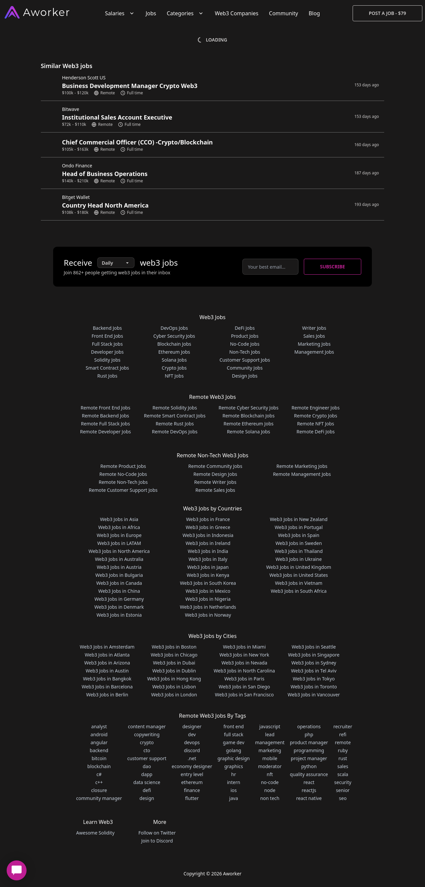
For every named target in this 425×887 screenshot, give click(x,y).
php (308, 734)
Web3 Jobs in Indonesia (208, 535)
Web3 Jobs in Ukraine (299, 559)
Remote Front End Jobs (105, 407)
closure (99, 790)
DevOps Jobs (174, 328)
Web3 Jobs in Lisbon (174, 686)
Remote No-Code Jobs (123, 474)
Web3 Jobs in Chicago (174, 655)
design (146, 798)
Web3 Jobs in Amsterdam (107, 647)
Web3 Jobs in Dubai (174, 663)
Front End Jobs (107, 336)
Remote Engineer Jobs (316, 407)
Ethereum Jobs (174, 352)
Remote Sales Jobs (215, 490)
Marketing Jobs (314, 344)
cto (146, 750)
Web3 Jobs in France (208, 519)
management (270, 742)
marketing (270, 750)
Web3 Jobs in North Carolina (244, 670)
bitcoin (99, 758)
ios (233, 790)
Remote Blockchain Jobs (248, 415)
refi (342, 734)
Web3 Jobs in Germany (119, 599)
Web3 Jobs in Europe (119, 535)
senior (343, 790)
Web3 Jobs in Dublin (174, 670)
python (308, 766)
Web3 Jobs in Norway (208, 615)
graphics (233, 766)
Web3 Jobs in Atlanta (107, 655)
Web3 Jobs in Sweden (299, 543)
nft (270, 774)
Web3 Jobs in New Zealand (298, 519)
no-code (270, 782)
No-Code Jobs (245, 344)
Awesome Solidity (95, 833)
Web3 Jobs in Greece (208, 527)
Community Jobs (245, 368)
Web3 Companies (236, 13)
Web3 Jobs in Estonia (119, 615)
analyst (99, 726)
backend (99, 750)
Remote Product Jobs (123, 466)
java (233, 798)
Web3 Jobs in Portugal (299, 527)
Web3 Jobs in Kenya (208, 575)
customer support (146, 758)
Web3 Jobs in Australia (119, 559)
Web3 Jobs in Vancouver (314, 694)
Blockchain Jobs (174, 344)
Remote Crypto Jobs (315, 415)
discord (192, 750)
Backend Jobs (107, 328)
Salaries (120, 13)
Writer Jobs (314, 328)
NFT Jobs (174, 376)
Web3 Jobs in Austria (119, 567)
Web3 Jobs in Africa (119, 527)
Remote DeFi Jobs (316, 431)
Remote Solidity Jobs (174, 407)
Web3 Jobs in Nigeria (207, 599)
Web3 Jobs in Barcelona (107, 686)
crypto (147, 742)
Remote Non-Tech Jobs (123, 482)
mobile (269, 758)
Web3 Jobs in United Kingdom (298, 567)
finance (192, 790)
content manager (147, 726)
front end (233, 726)
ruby (343, 750)
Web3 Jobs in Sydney (314, 663)
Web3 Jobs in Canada (119, 583)
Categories (185, 13)
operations (309, 726)
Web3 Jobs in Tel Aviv (314, 670)
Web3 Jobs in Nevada (244, 663)
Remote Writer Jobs (215, 482)
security (343, 782)
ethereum (192, 782)
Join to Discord (157, 841)
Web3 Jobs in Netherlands (208, 607)
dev (192, 734)
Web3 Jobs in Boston (174, 647)
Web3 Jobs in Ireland (208, 543)
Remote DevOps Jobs (175, 431)
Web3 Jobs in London (174, 694)
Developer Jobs (107, 352)
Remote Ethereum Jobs (248, 423)
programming (309, 750)
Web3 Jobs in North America (119, 551)
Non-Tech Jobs (244, 352)
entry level (192, 774)
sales (342, 766)
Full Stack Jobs (107, 344)
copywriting (147, 734)
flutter (192, 798)
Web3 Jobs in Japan (208, 567)
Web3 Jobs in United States (299, 575)
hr (233, 774)
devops (192, 742)
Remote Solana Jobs (248, 431)
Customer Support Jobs (244, 360)
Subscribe (332, 266)
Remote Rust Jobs (175, 423)
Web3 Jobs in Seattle (314, 647)
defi (147, 790)
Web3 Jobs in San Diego (244, 686)
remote (343, 742)
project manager (309, 758)
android (99, 734)
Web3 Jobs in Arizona (107, 663)
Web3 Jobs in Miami (244, 647)
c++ (99, 782)
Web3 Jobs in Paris (244, 678)
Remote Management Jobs (302, 474)
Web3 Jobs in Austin (107, 670)
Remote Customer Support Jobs (123, 490)
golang (233, 750)
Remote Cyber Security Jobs (248, 407)
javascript (269, 726)
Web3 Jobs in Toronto (314, 686)
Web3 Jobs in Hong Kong (174, 678)
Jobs (151, 13)
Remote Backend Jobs (105, 415)
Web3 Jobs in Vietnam (298, 583)
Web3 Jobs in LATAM (119, 543)
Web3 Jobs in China (119, 591)
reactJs (309, 790)
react (308, 782)
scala (342, 774)
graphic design (233, 758)
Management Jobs (314, 352)
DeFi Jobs (245, 328)
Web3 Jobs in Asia (119, 519)
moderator (270, 766)
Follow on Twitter (157, 833)
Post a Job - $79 (387, 13)
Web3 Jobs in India (208, 551)
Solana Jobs (174, 360)
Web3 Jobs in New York (244, 655)
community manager (99, 798)
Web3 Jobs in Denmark (119, 607)
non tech (270, 798)
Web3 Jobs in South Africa (299, 591)
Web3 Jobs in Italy (208, 559)
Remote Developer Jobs (105, 431)
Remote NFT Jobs (315, 423)
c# (99, 774)
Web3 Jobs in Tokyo (314, 678)
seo (343, 798)
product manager (309, 742)
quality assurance (309, 774)
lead (270, 734)
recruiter (342, 726)
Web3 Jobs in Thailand (299, 551)
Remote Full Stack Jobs (105, 423)
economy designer (192, 766)
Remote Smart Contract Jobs (175, 415)
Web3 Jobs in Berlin (107, 694)
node (270, 790)
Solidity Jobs (107, 360)
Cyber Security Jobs (174, 336)
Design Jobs (245, 376)
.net (192, 758)
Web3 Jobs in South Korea (208, 583)
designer (192, 726)
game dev (233, 742)
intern (233, 782)
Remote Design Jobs (215, 474)
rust (342, 758)
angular (99, 742)
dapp (146, 774)
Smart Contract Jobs (107, 368)
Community (283, 13)
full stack (233, 734)
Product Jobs (245, 336)
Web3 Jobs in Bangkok (107, 678)
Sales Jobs (314, 336)
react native (309, 798)
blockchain (99, 766)
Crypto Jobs (174, 368)
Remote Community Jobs (215, 466)
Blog (314, 13)
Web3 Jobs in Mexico (208, 591)
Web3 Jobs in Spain (298, 535)
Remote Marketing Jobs (301, 466)
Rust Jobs (107, 376)
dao (147, 766)
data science (146, 782)
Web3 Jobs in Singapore (313, 655)
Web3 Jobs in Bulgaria (119, 575)
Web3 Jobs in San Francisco (244, 694)
